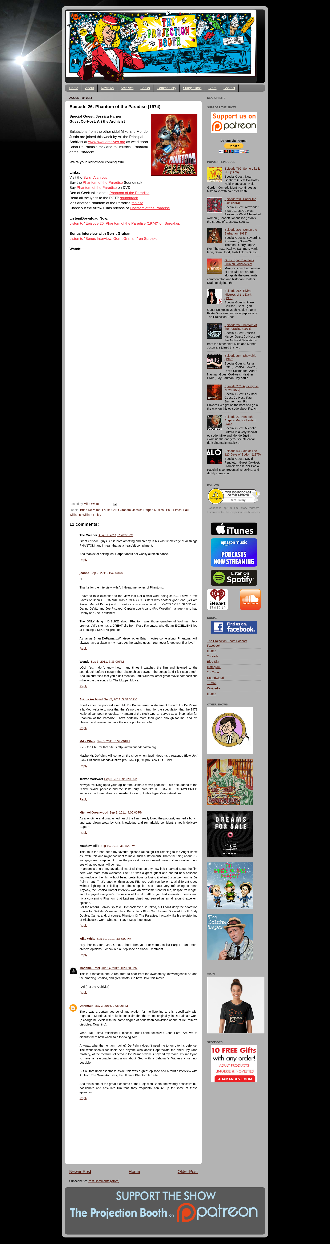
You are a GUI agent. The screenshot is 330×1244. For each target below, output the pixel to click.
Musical (159, 510)
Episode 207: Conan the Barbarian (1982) (241, 231)
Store (212, 88)
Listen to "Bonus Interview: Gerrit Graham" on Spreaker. (114, 238)
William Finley (91, 514)
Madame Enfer (90, 968)
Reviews (107, 88)
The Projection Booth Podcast (227, 641)
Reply (83, 560)
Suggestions (192, 88)
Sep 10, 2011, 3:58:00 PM (114, 938)
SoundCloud (215, 678)
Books (145, 88)
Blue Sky (213, 661)
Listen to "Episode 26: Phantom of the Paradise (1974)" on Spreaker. (124, 223)
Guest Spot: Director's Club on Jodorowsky (239, 262)
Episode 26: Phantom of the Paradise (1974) (241, 326)
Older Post (188, 1171)
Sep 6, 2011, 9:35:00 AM (120, 779)
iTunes (211, 651)
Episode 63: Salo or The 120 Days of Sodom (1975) (243, 452)
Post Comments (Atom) (103, 1181)
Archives (127, 88)
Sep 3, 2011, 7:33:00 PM (107, 661)
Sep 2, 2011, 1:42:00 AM (106, 573)
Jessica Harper (142, 510)
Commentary (166, 88)
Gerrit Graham (121, 510)
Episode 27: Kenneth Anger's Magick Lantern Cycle (240, 420)
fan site (137, 203)
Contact (229, 88)
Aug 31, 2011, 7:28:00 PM (115, 535)
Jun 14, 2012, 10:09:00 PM (119, 968)
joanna (84, 573)
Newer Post (80, 1171)
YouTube (213, 672)
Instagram (214, 667)
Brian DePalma (90, 510)
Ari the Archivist (91, 699)
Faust (106, 510)
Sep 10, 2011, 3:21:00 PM (118, 845)
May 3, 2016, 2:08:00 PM (111, 1005)
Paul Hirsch (174, 510)
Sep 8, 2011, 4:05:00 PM (125, 812)
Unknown (86, 1005)
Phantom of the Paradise (103, 182)
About (89, 88)
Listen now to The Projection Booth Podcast (234, 512)
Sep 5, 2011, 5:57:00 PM (113, 741)
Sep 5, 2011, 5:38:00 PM (120, 699)
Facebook (213, 645)
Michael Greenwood (94, 812)
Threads (212, 656)
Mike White (87, 741)
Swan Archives (95, 177)
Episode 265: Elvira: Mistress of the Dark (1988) (238, 294)
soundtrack (129, 198)
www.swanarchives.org (106, 142)
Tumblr (211, 683)
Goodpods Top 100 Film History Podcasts (234, 507)
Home (73, 88)
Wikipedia (213, 688)
